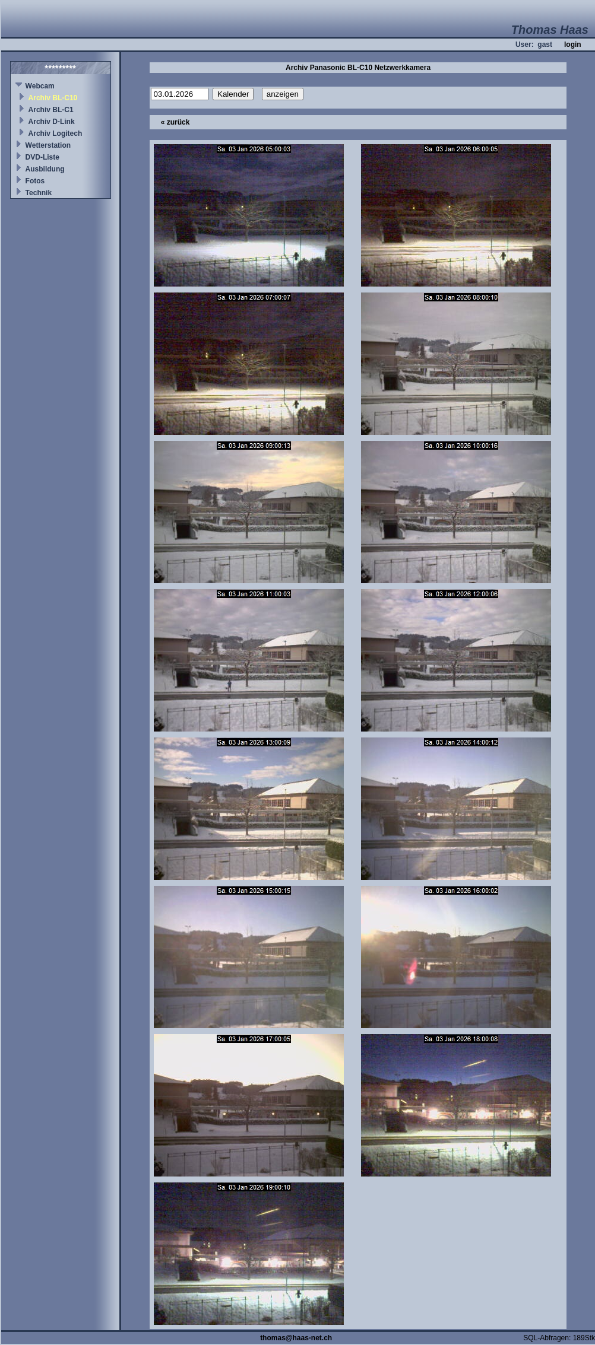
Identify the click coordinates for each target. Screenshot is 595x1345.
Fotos (35, 181)
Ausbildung (45, 169)
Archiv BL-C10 (53, 98)
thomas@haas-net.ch (296, 1338)
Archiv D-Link (52, 121)
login (572, 44)
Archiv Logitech (56, 133)
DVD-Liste (42, 157)
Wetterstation (48, 145)
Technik (39, 193)
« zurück (175, 122)
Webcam (40, 86)
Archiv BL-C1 (51, 110)
